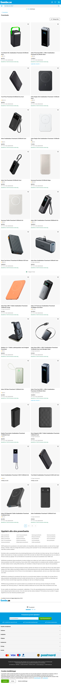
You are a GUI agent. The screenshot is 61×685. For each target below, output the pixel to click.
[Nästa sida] (35, 525)
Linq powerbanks (20, 536)
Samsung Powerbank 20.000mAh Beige (41, 180)
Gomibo (30, 650)
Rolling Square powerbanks (22, 542)
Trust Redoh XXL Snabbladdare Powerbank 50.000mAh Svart (14, 53)
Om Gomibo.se (12, 664)
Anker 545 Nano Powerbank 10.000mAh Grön (12, 389)
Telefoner (30, 630)
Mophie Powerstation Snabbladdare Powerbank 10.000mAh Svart (13, 434)
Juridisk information (24, 664)
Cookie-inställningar (40, 664)
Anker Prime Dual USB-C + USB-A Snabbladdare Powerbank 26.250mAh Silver (43, 53)
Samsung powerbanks (36, 535)
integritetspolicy (37, 677)
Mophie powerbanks (20, 538)
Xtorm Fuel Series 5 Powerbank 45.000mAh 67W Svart (14, 260)
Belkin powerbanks (5, 536)
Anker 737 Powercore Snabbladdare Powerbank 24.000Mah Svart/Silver (43, 306)
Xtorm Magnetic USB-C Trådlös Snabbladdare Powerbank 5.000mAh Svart (45, 434)
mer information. (42, 662)
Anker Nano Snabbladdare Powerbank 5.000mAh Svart (44, 260)
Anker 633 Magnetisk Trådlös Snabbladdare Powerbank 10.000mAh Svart (15, 514)
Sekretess (17, 664)
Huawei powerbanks (5, 542)
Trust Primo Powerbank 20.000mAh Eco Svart (12, 96)
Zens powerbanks (50, 540)
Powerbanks (4, 12)
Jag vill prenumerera (45, 618)
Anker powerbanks (5, 535)
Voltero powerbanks (36, 542)
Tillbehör (30, 638)
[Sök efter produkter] (31, 6)
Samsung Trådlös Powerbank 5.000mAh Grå (12, 220)
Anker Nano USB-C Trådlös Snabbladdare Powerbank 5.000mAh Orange (14, 306)
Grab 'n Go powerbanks (6, 540)
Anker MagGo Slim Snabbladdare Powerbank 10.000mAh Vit (45, 139)
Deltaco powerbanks (5, 538)
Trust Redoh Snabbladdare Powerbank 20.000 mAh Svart (45, 475)
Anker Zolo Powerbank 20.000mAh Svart (11, 180)
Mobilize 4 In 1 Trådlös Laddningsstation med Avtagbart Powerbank (15, 348)
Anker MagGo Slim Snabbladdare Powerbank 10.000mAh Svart (45, 97)
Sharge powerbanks (36, 536)
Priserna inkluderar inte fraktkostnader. (45, 661)
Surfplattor (30, 634)
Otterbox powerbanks (21, 540)
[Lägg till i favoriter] (28, 24)
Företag (30, 646)
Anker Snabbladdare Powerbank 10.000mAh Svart (43, 513)
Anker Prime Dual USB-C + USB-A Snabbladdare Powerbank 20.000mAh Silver (43, 390)
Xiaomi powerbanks (51, 535)
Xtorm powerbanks (51, 538)
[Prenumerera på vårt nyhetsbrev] (23, 618)
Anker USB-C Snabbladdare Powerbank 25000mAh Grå (44, 220)
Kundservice (30, 642)
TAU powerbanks (35, 538)
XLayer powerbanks (51, 536)
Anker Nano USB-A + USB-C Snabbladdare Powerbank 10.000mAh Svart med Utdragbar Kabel (44, 348)
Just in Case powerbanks (21, 535)
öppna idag (14, 598)
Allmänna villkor (32, 664)
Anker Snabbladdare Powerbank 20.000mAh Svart (13, 138)
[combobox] (31, 6)
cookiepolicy (45, 677)
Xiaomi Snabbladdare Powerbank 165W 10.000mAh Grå (15, 475)
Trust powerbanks (35, 540)
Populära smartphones (30, 626)
